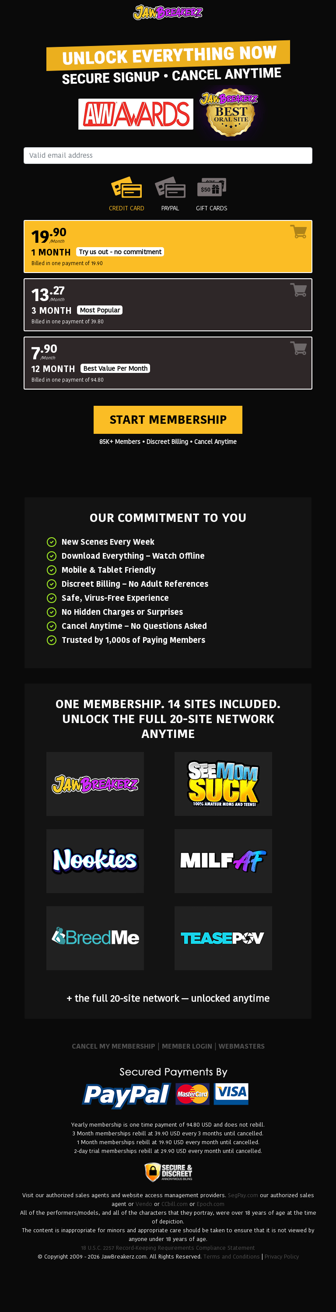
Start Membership (168, 419)
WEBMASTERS (242, 1046)
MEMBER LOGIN (187, 1046)
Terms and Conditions (231, 1256)
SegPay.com (243, 1195)
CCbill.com (174, 1204)
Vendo (144, 1204)
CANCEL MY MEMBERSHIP (113, 1046)
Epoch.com (210, 1204)
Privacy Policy (282, 1256)
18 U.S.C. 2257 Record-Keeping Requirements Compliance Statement (168, 1248)
